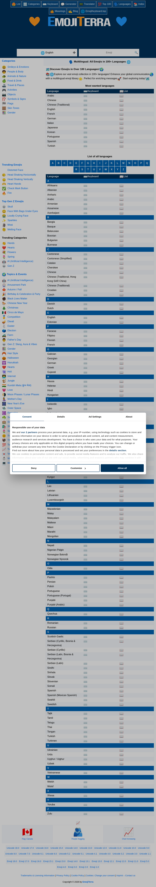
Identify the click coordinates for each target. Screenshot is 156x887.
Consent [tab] (27, 416)
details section (117, 450)
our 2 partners (29, 432)
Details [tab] (61, 416)
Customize (78, 468)
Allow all (122, 468)
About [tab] (129, 416)
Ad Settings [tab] (95, 416)
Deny (34, 468)
